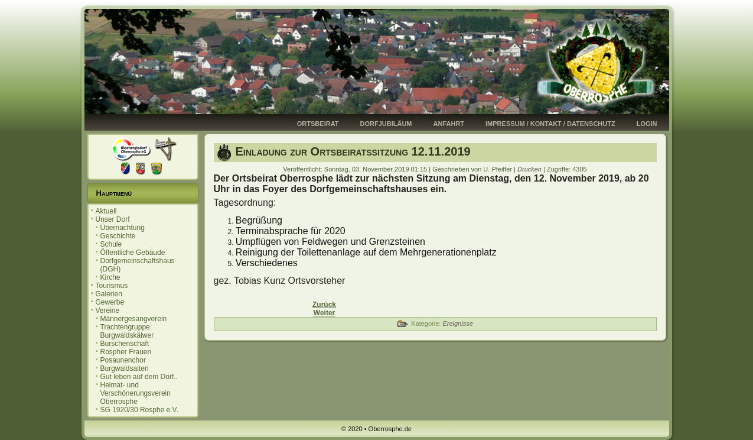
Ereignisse (457, 323)
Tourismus (112, 286)
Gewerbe (110, 302)
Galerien (109, 294)
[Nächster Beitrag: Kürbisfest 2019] (324, 313)
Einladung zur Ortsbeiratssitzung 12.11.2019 (353, 151)
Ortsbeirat (318, 123)
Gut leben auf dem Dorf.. (139, 377)
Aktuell (106, 211)
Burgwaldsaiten (124, 368)
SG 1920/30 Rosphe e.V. (139, 410)
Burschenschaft (124, 343)
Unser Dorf (113, 219)
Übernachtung (122, 228)
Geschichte (118, 236)
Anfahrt (449, 123)
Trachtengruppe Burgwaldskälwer (127, 331)
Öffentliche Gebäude (132, 252)
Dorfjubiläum (386, 123)
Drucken (530, 169)
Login (647, 123)
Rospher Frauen (126, 352)
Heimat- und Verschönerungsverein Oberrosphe (135, 393)
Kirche (110, 277)
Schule (111, 244)
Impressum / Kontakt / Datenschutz (550, 123)
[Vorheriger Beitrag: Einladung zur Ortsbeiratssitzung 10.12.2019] (324, 304)
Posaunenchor (123, 360)
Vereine (108, 310)
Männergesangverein (133, 319)
